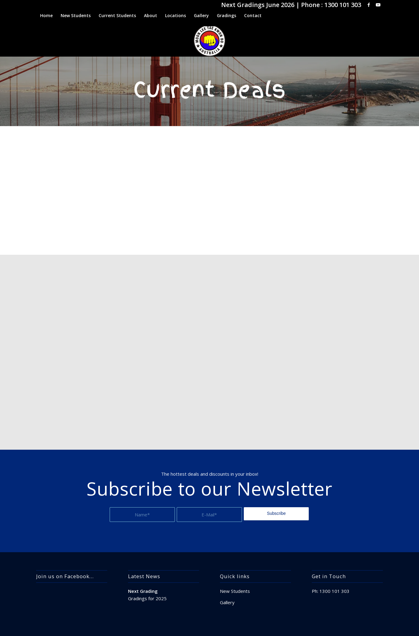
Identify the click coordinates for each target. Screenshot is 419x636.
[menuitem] (46, 15)
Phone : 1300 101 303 (331, 5)
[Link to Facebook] (368, 4)
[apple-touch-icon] (210, 40)
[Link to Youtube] (378, 4)
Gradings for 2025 (147, 598)
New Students (235, 591)
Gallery (227, 602)
